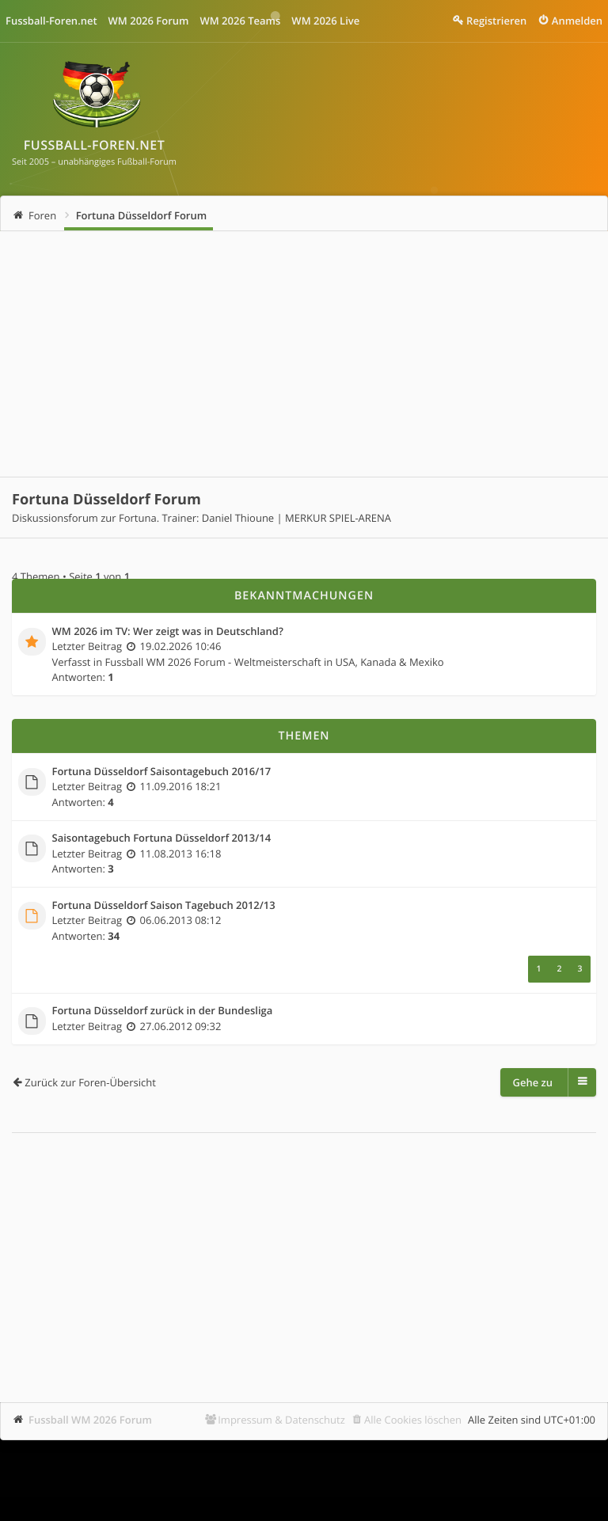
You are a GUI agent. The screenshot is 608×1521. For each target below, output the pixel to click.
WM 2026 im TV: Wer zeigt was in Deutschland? (167, 632)
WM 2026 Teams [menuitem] (240, 20)
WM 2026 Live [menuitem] (325, 20)
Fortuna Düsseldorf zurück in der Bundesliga (162, 1011)
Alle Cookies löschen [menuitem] (413, 1420)
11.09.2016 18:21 (181, 786)
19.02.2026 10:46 (181, 646)
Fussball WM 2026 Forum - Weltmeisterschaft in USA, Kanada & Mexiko (274, 662)
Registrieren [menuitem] (496, 20)
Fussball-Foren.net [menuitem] (51, 20)
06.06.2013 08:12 (181, 920)
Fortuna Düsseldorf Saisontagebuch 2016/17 (162, 772)
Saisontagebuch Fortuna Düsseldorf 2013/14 (162, 838)
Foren (42, 215)
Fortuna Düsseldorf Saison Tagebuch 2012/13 (164, 905)
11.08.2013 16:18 (181, 853)
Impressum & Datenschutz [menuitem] (281, 1420)
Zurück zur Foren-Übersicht (90, 1082)
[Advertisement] (304, 354)
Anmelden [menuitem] (577, 20)
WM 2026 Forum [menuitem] (148, 20)
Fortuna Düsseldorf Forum (141, 215)
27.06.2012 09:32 (181, 1026)
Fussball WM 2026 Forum (90, 1420)
